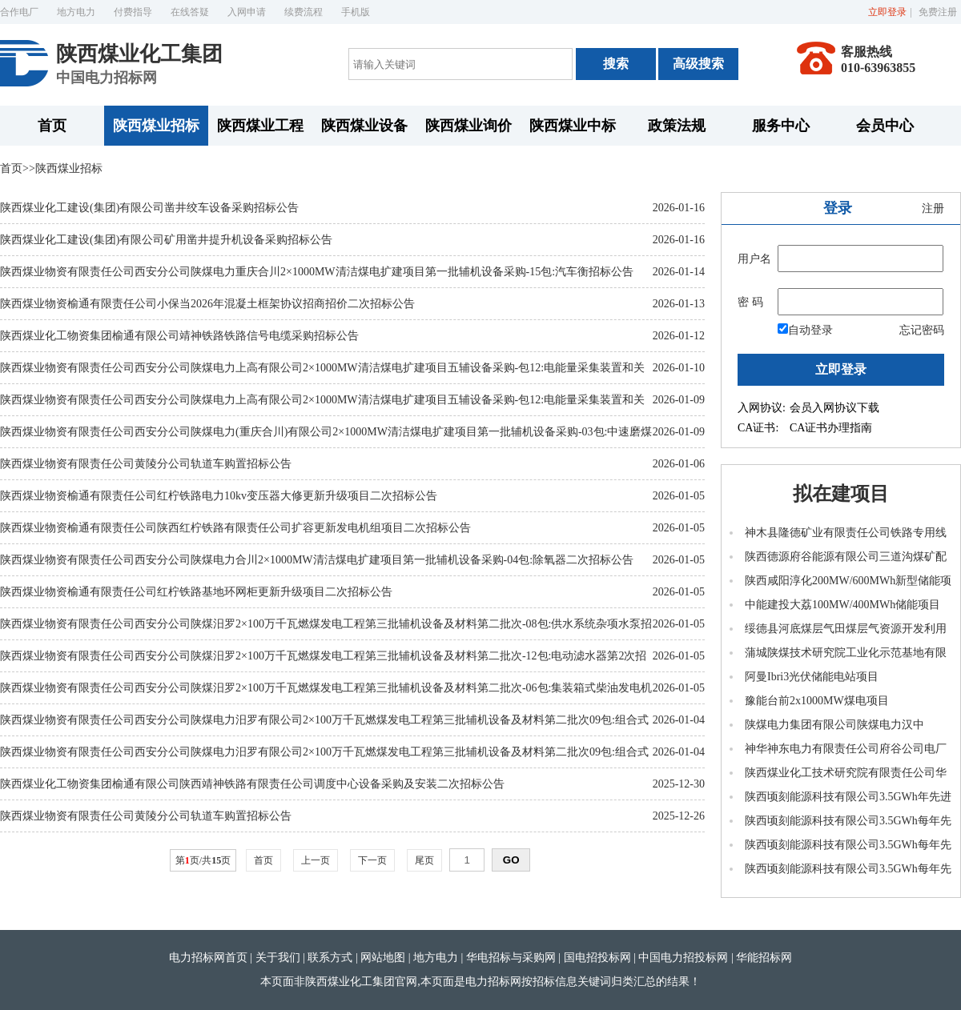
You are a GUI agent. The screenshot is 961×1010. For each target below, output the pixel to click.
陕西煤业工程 (260, 126)
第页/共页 (203, 860)
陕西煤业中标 (572, 126)
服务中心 (781, 126)
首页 (52, 126)
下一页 (372, 860)
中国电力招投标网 (683, 958)
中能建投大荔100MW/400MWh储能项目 (842, 605)
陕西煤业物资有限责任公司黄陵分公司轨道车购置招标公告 (146, 464)
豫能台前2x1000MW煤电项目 (817, 701)
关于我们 (277, 958)
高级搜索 (698, 63)
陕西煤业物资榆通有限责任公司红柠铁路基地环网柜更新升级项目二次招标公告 (196, 592)
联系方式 (330, 958)
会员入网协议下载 (834, 408)
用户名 (754, 259)
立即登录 (887, 12)
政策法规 (677, 126)
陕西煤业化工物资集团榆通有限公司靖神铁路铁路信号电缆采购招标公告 (179, 336)
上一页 (315, 860)
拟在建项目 (841, 493)
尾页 (424, 860)
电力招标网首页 (208, 958)
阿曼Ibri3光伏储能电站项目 (812, 677)
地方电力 (76, 12)
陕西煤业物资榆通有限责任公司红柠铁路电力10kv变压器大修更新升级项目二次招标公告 (218, 496)
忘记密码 (921, 330)
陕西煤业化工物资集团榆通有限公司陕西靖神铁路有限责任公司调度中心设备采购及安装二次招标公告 (252, 784)
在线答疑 (190, 12)
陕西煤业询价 (468, 126)
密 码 (750, 302)
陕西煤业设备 (364, 126)
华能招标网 (764, 958)
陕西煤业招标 (156, 126)
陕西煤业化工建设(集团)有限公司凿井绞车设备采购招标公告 (149, 208)
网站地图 (382, 958)
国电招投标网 (597, 958)
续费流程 (303, 12)
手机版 (355, 12)
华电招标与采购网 (511, 958)
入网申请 (246, 12)
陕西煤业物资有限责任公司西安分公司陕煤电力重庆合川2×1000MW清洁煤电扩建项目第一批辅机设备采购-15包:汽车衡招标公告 (316, 272)
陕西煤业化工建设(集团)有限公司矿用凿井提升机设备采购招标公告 (166, 240)
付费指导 (133, 12)
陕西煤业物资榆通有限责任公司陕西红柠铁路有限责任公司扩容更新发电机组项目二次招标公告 (235, 528)
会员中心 (885, 126)
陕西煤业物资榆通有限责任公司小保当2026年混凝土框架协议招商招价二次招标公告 (207, 304)
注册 (933, 208)
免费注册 (938, 12)
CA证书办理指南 (831, 428)
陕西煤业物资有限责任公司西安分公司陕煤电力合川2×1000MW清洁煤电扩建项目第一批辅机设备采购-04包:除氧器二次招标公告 (316, 560)
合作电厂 (19, 12)
